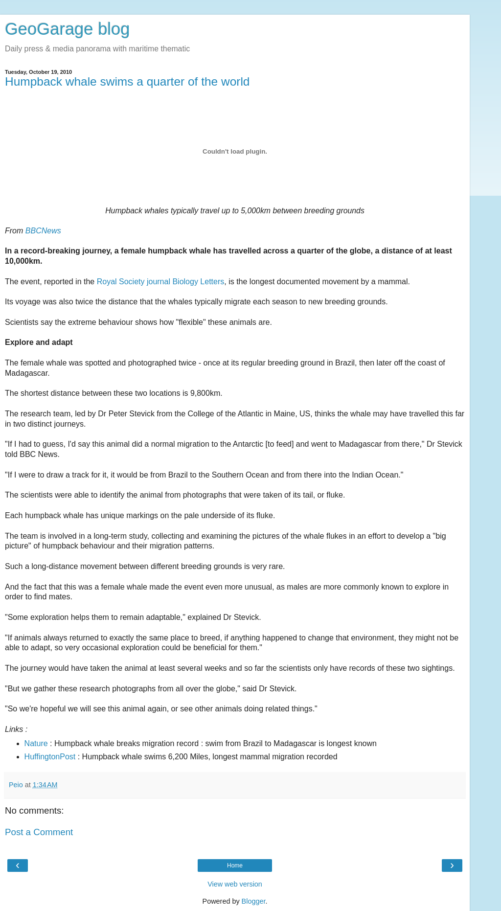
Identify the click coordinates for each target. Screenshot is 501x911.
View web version (234, 884)
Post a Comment (39, 832)
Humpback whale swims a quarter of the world (127, 81)
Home (235, 865)
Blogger (254, 901)
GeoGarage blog (67, 29)
